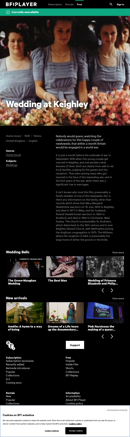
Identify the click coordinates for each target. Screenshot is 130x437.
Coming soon (14, 382)
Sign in (120, 4)
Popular (10, 371)
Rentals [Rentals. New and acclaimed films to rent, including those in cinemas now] (69, 4)
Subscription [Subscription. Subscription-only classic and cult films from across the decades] (55, 4)
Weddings (11, 165)
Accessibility (73, 396)
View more (118, 252)
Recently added (15, 364)
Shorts (69, 368)
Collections (12, 375)
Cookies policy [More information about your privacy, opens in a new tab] (75, 427)
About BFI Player (76, 400)
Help (68, 407)
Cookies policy (74, 403)
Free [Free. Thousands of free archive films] (79, 4)
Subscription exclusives (20, 360)
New (8, 396)
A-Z (8, 379)
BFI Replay (72, 375)
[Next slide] (112, 290)
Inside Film (72, 364)
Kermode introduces (18, 368)
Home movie (13, 154)
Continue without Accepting (117, 413)
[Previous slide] (103, 290)
